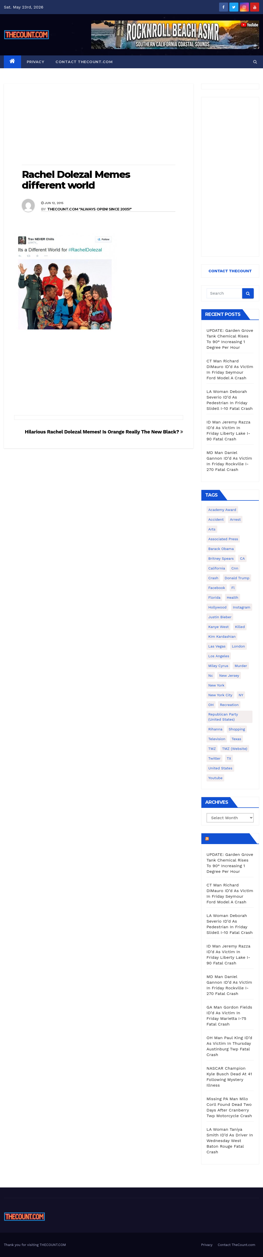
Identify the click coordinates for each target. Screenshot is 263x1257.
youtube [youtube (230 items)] (215, 778)
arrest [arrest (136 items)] (235, 519)
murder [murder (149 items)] (240, 666)
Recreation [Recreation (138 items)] (229, 705)
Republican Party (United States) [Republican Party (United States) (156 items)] (223, 716)
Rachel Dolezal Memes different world (76, 179)
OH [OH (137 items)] (211, 705)
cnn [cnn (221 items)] (234, 568)
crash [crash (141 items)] (213, 578)
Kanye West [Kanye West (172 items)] (218, 627)
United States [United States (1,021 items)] (220, 768)
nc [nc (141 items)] (210, 675)
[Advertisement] (98, 125)
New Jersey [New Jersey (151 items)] (229, 675)
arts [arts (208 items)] (211, 529)
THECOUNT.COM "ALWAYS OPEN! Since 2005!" (89, 209)
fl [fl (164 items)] (233, 588)
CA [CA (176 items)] (242, 558)
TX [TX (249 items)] (229, 758)
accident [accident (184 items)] (216, 519)
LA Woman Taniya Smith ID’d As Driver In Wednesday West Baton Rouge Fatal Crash (229, 1140)
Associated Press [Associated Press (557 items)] (223, 539)
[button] (255, 61)
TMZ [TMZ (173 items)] (212, 749)
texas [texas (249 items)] (236, 739)
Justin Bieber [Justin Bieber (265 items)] (219, 617)
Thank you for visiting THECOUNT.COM (35, 1245)
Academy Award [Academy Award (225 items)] (222, 510)
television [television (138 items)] (216, 739)
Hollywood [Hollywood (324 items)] (217, 607)
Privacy (35, 62)
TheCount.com (228, 838)
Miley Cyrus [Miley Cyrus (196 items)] (218, 666)
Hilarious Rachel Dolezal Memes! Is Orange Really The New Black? (104, 432)
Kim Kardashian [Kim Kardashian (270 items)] (222, 636)
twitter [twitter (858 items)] (214, 758)
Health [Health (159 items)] (232, 597)
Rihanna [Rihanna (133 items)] (215, 729)
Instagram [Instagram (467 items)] (241, 607)
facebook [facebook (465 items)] (216, 588)
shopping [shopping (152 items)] (237, 729)
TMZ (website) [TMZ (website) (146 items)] (234, 749)
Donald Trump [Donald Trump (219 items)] (237, 578)
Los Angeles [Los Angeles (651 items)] (218, 656)
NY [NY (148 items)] (241, 695)
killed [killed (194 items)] (240, 627)
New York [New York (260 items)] (216, 685)
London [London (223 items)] (238, 646)
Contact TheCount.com (83, 62)
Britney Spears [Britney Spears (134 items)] (221, 558)
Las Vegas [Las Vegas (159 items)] (217, 646)
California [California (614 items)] (216, 568)
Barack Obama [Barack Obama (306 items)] (221, 549)
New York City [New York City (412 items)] (220, 695)
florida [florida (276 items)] (214, 597)
